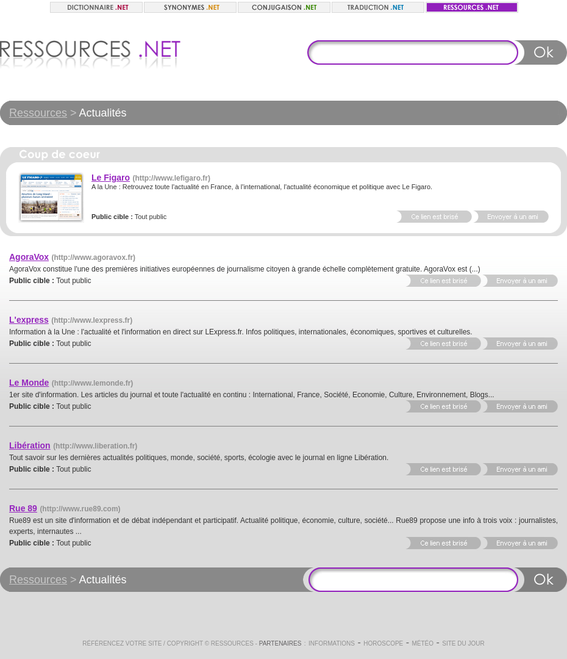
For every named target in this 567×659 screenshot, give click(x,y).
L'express (29, 320)
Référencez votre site (122, 643)
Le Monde (29, 382)
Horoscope (383, 643)
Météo (422, 643)
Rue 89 (23, 508)
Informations (331, 643)
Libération (30, 445)
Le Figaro (110, 177)
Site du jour (463, 643)
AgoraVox (29, 257)
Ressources (38, 113)
